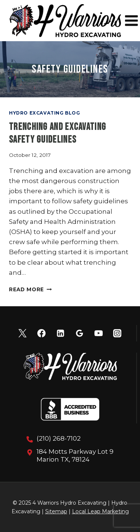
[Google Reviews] (79, 333)
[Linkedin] (60, 333)
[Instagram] (117, 333)
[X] (22, 333)
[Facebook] (41, 333)
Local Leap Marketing (100, 511)
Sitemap (56, 511)
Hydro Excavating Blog (44, 113)
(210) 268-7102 (59, 438)
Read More (30, 289)
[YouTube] (98, 333)
